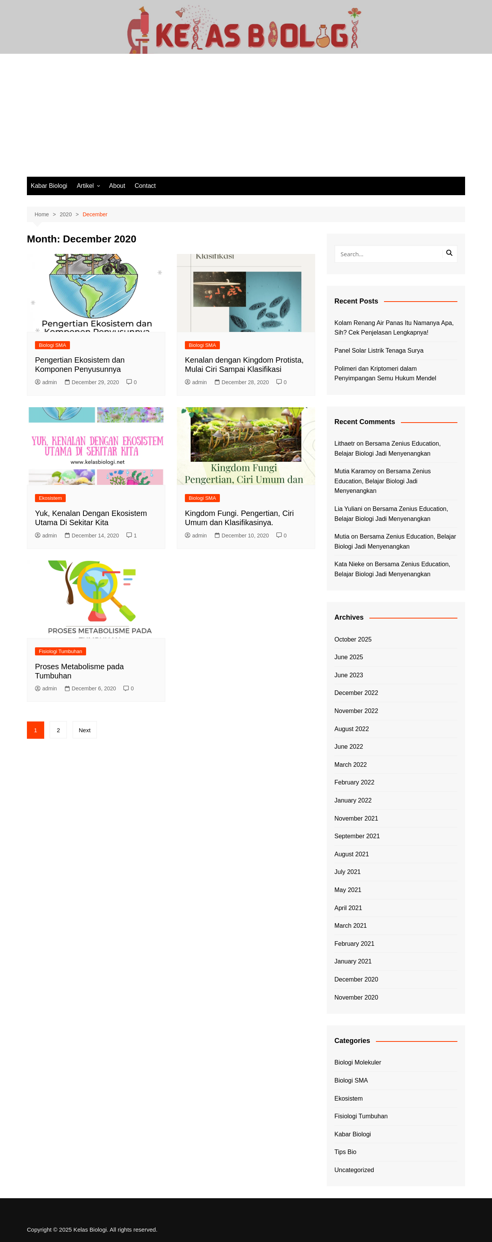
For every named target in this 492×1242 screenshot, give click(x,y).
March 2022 (350, 764)
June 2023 (348, 675)
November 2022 (356, 711)
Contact (145, 185)
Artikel (85, 185)
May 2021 (347, 890)
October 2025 (353, 639)
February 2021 (354, 943)
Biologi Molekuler (357, 1062)
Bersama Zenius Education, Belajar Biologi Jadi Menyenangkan (382, 481)
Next (85, 730)
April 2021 (348, 908)
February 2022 (354, 782)
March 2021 (350, 925)
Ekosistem (50, 498)
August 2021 (351, 854)
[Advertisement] (246, 119)
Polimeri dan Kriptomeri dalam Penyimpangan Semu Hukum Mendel (385, 373)
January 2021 (353, 961)
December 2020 (356, 979)
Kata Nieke (349, 564)
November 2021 (356, 818)
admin (46, 382)
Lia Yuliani (348, 509)
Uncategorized (354, 1170)
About (117, 185)
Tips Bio (345, 1152)
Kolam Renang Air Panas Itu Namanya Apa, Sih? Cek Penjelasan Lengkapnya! (394, 328)
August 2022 (351, 729)
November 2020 (356, 997)
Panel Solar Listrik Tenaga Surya (379, 350)
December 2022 (356, 693)
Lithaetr (344, 443)
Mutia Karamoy (355, 471)
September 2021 (357, 836)
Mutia (341, 536)
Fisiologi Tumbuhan (60, 651)
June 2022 (348, 746)
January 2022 (353, 800)
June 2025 (348, 657)
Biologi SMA (52, 345)
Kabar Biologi (49, 185)
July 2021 (347, 872)
